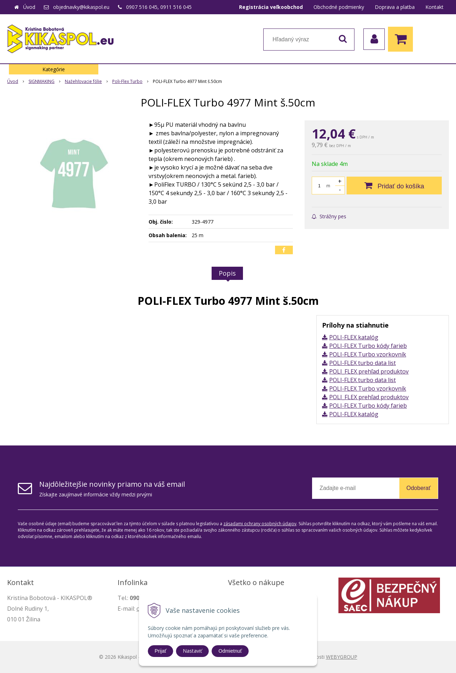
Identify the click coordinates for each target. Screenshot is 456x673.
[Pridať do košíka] (394, 185)
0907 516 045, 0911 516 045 (159, 7)
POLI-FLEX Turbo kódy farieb (368, 346)
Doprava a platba (395, 7)
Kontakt (434, 7)
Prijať (160, 651)
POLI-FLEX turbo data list (362, 363)
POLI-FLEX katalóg (353, 337)
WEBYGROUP (341, 656)
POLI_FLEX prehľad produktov (369, 371)
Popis (227, 273)
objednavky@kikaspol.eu (81, 7)
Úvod (29, 7)
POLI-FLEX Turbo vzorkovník (367, 354)
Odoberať (418, 488)
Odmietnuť (230, 651)
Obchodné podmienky (339, 7)
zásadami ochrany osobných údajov (259, 524)
